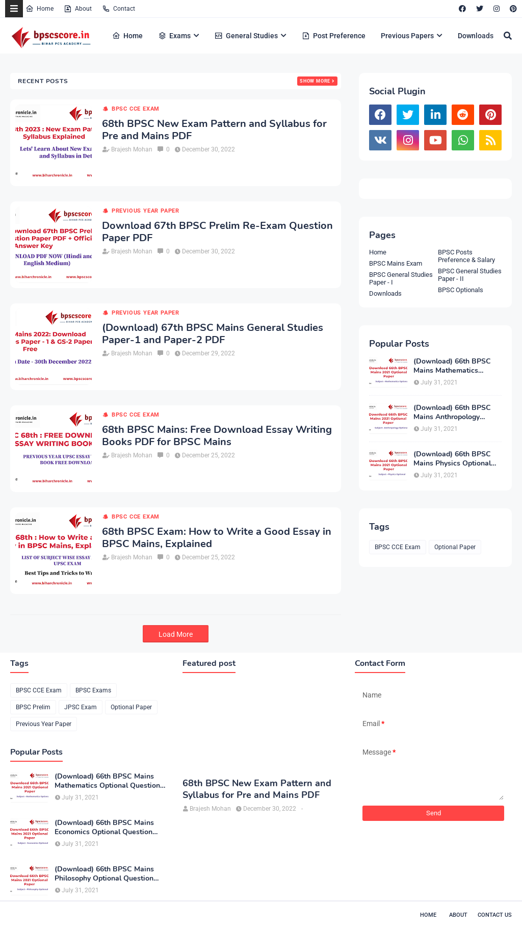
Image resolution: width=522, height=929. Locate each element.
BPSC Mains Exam (395, 263)
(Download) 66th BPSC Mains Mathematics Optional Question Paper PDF (454, 366)
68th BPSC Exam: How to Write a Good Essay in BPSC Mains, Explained (216, 538)
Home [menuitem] (127, 36)
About (78, 9)
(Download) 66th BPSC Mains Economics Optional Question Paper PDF (104, 827)
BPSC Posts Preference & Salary (466, 256)
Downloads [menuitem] (475, 36)
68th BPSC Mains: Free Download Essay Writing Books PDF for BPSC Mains (217, 436)
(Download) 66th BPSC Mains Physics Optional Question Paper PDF (452, 459)
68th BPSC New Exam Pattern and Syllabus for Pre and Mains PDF (214, 130)
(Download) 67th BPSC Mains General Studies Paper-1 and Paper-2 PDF (212, 334)
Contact (118, 9)
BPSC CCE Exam (136, 109)
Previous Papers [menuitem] (407, 36)
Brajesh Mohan (131, 149)
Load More (176, 634)
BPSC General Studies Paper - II (470, 274)
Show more (315, 81)
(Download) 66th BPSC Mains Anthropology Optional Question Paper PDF (454, 412)
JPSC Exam (80, 707)
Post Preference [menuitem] (334, 36)
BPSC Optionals (460, 290)
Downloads (385, 293)
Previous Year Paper (145, 211)
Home (39, 9)
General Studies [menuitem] (246, 36)
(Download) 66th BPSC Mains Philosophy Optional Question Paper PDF (104, 874)
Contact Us (495, 915)
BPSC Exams (93, 690)
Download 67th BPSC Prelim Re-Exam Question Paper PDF (217, 232)
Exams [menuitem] (174, 36)
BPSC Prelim (33, 707)
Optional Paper (455, 547)
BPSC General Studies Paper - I (401, 278)
